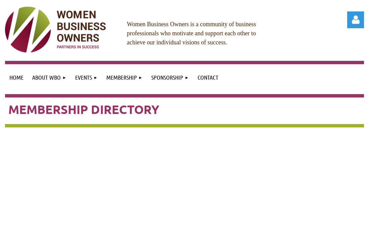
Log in (355, 19)
